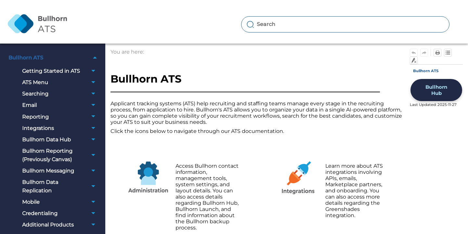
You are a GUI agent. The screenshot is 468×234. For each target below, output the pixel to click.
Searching (60, 93)
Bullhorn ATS (54, 57)
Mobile (60, 202)
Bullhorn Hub (436, 90)
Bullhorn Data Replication (60, 186)
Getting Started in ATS (60, 71)
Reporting (60, 117)
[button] (95, 57)
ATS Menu (60, 82)
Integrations (60, 128)
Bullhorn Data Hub (60, 139)
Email (60, 105)
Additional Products (60, 224)
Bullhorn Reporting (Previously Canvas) (60, 155)
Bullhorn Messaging (60, 170)
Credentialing (60, 213)
